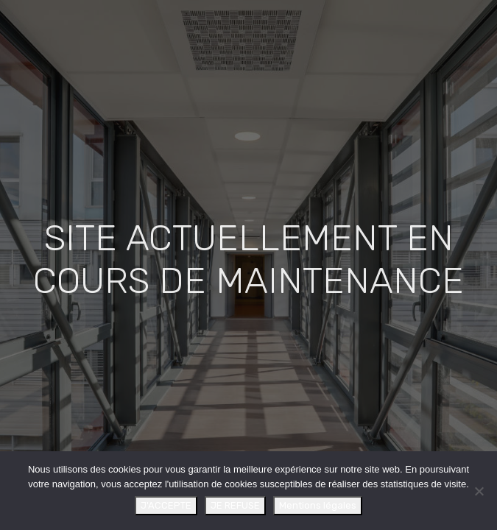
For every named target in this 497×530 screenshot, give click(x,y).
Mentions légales (317, 505)
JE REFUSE (235, 505)
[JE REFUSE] (478, 491)
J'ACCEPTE (166, 505)
